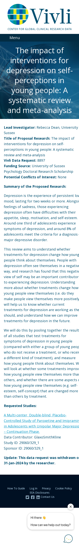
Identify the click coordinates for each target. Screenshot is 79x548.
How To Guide (16, 488)
